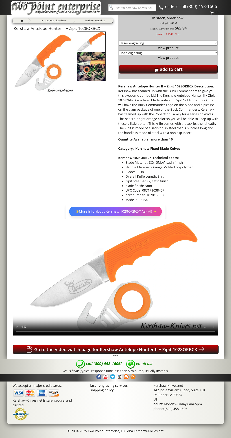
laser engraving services (109, 385)
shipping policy (102, 390)
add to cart (168, 69)
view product (168, 48)
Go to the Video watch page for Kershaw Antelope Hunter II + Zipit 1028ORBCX (116, 349)
